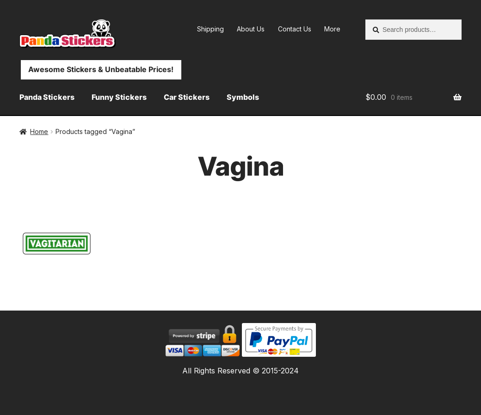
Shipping (210, 29)
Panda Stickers (46, 97)
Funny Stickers (119, 97)
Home (39, 131)
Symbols (243, 97)
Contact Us (294, 29)
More (332, 29)
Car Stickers (187, 97)
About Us (251, 29)
